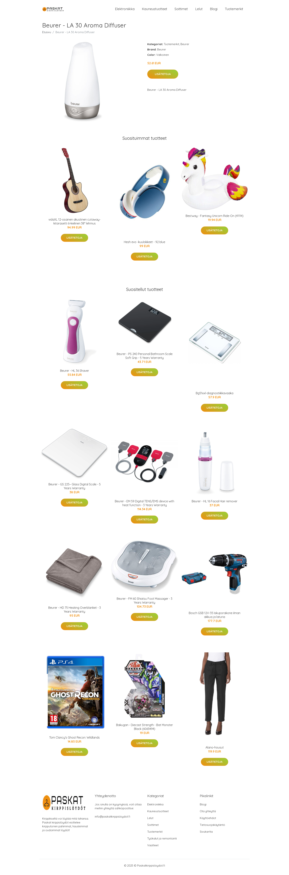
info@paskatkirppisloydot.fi (112, 819)
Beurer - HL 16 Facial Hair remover (214, 504)
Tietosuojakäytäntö (212, 828)
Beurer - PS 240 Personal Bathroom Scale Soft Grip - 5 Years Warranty (145, 359)
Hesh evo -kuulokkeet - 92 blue (144, 245)
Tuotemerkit (234, 10)
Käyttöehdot (208, 821)
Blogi (213, 10)
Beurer (184, 47)
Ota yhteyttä (208, 814)
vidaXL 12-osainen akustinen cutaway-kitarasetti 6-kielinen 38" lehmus (74, 224)
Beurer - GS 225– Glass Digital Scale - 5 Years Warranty (74, 489)
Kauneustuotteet (154, 10)
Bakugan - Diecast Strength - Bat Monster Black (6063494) (144, 730)
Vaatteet (153, 848)
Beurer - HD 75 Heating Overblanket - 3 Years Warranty (74, 612)
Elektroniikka (125, 10)
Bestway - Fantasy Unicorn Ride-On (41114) (214, 219)
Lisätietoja (163, 77)
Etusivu (46, 35)
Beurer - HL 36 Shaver (74, 374)
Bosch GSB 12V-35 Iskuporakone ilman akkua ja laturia (214, 618)
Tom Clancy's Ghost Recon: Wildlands (74, 740)
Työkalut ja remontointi (162, 841)
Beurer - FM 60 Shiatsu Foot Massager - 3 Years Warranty (144, 603)
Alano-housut (215, 750)
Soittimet (181, 10)
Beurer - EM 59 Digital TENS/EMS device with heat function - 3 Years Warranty (144, 506)
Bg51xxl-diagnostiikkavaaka (214, 396)
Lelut (199, 10)
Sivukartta (206, 835)
